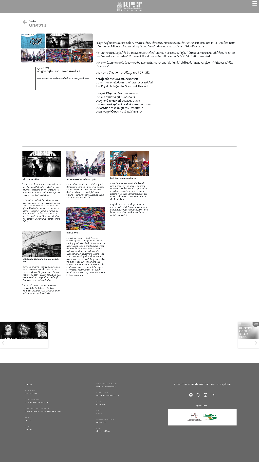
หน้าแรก (28, 384)
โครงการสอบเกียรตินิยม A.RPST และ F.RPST (59, 410)
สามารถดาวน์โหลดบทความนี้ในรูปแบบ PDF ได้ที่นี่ (122, 73)
